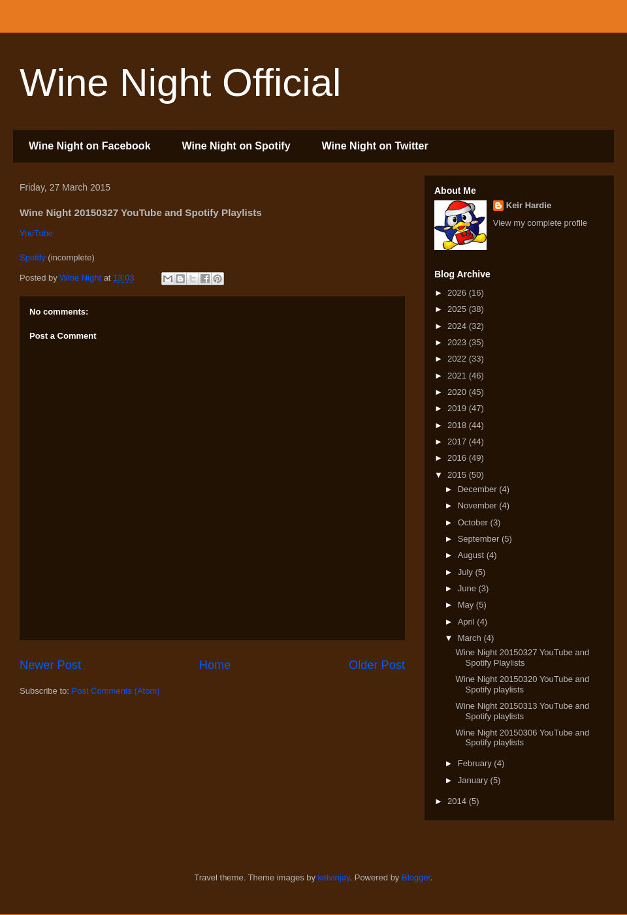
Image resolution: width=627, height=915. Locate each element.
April (467, 622)
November (479, 505)
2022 (458, 359)
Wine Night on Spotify (236, 145)
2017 (458, 441)
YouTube (36, 233)
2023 (458, 342)
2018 (458, 425)
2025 (458, 309)
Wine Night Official (180, 82)
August (472, 555)
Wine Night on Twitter (375, 145)
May (467, 605)
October (474, 522)
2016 (458, 458)
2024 (458, 326)
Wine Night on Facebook (90, 145)
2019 (458, 408)
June (468, 588)
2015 (458, 475)
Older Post (377, 665)
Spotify (33, 257)
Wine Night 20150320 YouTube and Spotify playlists (522, 684)
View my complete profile (540, 223)
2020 (458, 392)
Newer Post (50, 665)
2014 (458, 801)
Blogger (416, 877)
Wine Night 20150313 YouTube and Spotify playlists (522, 711)
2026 (458, 293)
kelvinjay (334, 877)
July (466, 572)
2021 (458, 375)
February (476, 763)
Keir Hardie (528, 205)
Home (215, 665)
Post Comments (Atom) (116, 691)
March (471, 638)
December (479, 489)
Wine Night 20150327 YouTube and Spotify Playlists (522, 657)
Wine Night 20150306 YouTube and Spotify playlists (522, 738)
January (474, 780)
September (480, 539)
